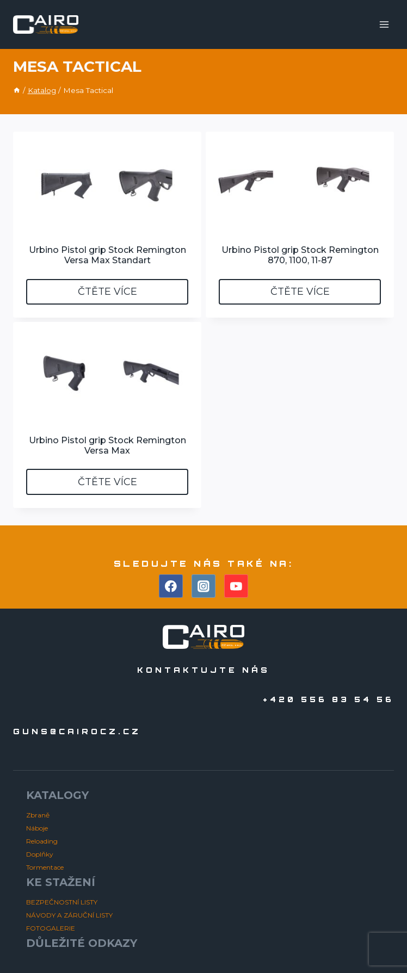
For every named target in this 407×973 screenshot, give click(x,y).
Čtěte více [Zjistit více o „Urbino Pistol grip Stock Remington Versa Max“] (107, 482)
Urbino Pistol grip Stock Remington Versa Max (107, 445)
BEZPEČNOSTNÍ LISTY (61, 902)
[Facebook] (171, 586)
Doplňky (39, 854)
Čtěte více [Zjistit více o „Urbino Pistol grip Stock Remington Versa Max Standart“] (107, 292)
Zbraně (38, 815)
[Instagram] (203, 586)
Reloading (42, 841)
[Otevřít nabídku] (384, 24)
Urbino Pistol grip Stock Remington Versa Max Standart (107, 255)
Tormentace (45, 867)
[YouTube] (236, 586)
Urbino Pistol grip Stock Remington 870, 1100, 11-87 (300, 255)
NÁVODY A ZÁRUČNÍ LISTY (69, 915)
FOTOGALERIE (50, 928)
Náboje (37, 828)
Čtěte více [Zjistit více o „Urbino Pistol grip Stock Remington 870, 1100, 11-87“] (300, 292)
